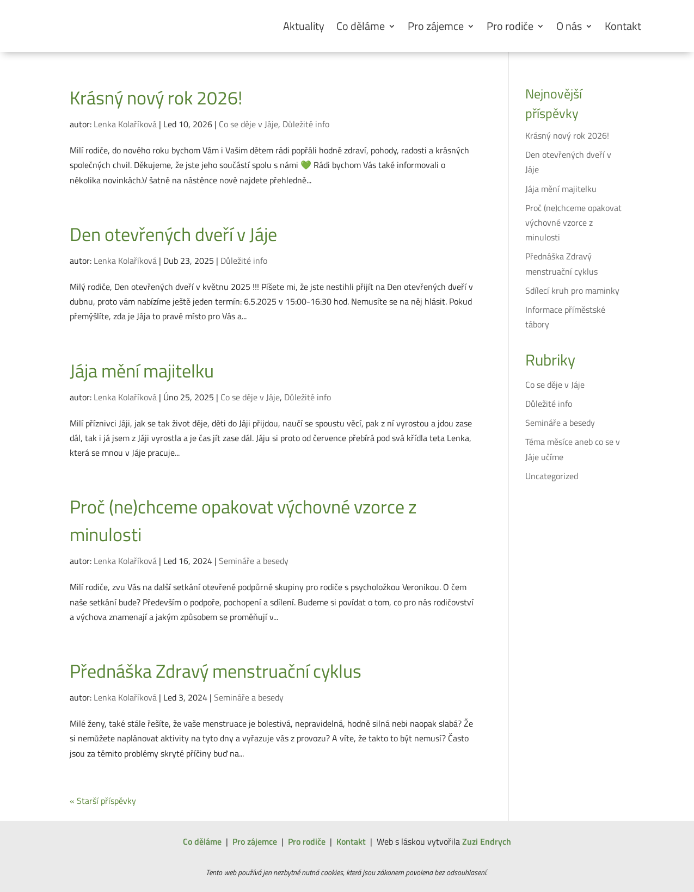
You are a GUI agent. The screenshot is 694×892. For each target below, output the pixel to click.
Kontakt (623, 25)
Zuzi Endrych (486, 841)
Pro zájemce (436, 25)
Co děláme (360, 25)
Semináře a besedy (253, 560)
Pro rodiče (510, 25)
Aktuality (303, 25)
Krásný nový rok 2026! (156, 97)
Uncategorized (551, 475)
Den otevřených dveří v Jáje (173, 234)
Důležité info (305, 124)
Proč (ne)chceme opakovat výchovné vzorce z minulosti (243, 520)
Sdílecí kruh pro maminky (572, 290)
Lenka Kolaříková (125, 124)
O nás (569, 25)
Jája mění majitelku (142, 370)
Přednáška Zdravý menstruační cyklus (215, 670)
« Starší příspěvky (103, 800)
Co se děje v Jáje (248, 124)
